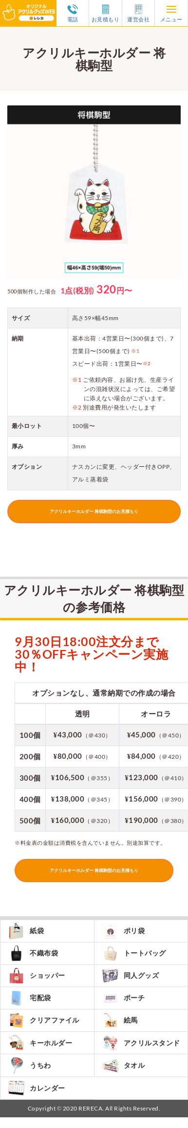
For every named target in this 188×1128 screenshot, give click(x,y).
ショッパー (36, 975)
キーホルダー (40, 1042)
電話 (72, 13)
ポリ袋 (123, 931)
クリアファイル (43, 1020)
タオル (123, 1065)
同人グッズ (130, 975)
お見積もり (106, 13)
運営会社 (138, 13)
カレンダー (36, 1088)
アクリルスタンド (141, 1042)
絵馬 (120, 1020)
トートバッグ (134, 953)
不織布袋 (33, 953)
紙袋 (26, 931)
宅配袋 (29, 998)
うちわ (29, 1065)
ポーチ (123, 998)
